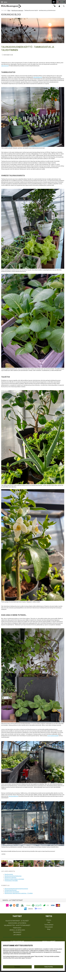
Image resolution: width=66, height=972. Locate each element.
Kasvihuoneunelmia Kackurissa (13, 876)
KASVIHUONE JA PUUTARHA (17, 923)
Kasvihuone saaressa (10, 877)
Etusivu (49, 920)
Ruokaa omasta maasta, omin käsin (14, 879)
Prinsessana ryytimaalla (11, 880)
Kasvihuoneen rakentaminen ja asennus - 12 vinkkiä (19, 893)
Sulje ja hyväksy (48, 966)
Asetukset (17, 966)
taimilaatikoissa (37, 77)
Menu (4, 2)
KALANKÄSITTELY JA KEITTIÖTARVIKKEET (17, 925)
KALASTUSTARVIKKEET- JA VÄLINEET (17, 921)
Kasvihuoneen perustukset (12, 891)
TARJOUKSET (17, 932)
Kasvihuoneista (9, 874)
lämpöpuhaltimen (13, 796)
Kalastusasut (17, 928)
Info (49, 922)
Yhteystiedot (49, 927)
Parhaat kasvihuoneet (11, 890)
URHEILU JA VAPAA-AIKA (17, 930)
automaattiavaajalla (52, 735)
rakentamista (5, 65)
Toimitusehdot (48, 925)
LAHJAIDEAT (17, 934)
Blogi (48, 929)
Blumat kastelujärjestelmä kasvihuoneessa (16, 888)
